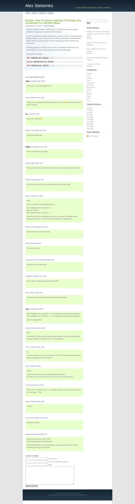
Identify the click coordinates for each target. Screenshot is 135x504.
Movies (89, 89)
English (89, 78)
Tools (88, 101)
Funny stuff (90, 83)
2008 (88, 128)
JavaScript (90, 85)
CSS (88, 76)
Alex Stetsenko (39, 5)
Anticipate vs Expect (93, 64)
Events (89, 80)
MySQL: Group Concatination (96, 42)
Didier (27, 147)
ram (27, 309)
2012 (88, 119)
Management (91, 87)
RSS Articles (94, 136)
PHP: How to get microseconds (97, 57)
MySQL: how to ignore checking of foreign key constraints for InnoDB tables (53, 21)
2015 (88, 112)
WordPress (60, 498)
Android (89, 73)
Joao (27, 81)
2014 (88, 115)
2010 (88, 124)
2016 (88, 110)
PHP (88, 98)
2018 (88, 108)
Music (89, 92)
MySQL (89, 94)
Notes (89, 96)
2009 (88, 126)
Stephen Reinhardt (80, 498)
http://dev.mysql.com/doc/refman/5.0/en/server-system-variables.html (50, 377)
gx (26, 114)
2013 (88, 117)
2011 (88, 122)
